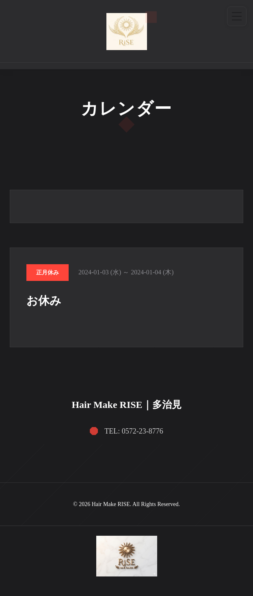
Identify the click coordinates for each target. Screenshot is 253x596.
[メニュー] (237, 16)
